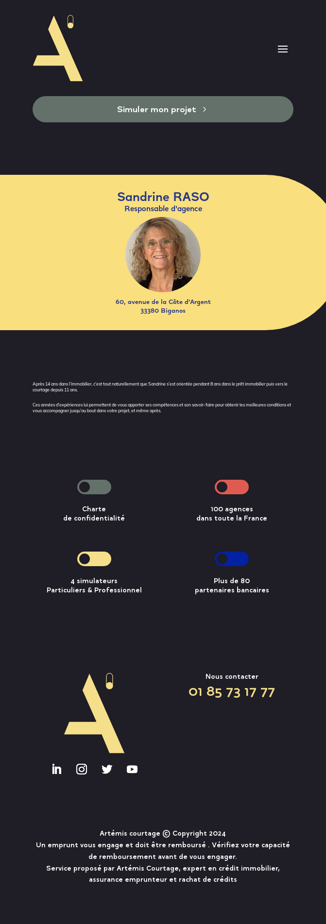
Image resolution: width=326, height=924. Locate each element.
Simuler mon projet (156, 109)
